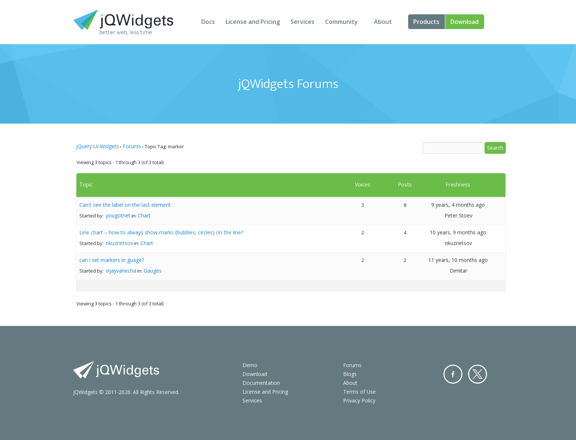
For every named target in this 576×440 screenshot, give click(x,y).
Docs (208, 22)
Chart (144, 215)
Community (341, 22)
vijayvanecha (121, 270)
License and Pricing (253, 22)
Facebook (452, 374)
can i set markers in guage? (111, 259)
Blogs (350, 373)
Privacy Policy (359, 400)
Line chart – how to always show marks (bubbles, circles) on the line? (161, 232)
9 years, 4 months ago (458, 204)
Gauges (153, 270)
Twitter (477, 374)
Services (302, 22)
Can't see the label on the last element (125, 204)
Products (426, 22)
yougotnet (118, 215)
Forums (132, 146)
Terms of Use (359, 391)
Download (464, 22)
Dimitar (458, 270)
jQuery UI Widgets (97, 146)
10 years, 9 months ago (458, 232)
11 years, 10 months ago (458, 259)
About (383, 22)
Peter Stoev (458, 215)
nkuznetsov (119, 242)
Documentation (261, 382)
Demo (250, 365)
